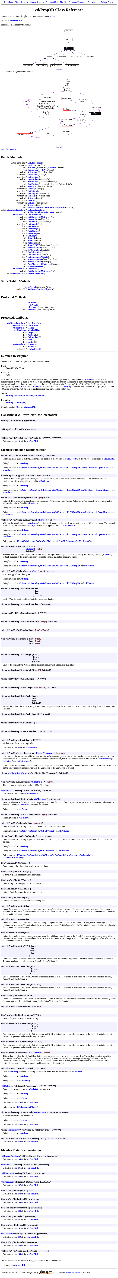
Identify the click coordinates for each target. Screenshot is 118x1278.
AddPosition (33, 182)
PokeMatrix (33, 264)
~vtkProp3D (33, 305)
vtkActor (23, 387)
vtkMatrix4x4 (48, 213)
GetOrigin (32, 191)
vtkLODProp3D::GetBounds (52, 855)
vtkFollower (45, 468)
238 (19, 1194)
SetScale (31, 196)
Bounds (31, 347)
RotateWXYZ (34, 245)
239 (19, 1203)
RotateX (31, 238)
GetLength (32, 236)
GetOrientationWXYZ (38, 257)
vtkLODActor (58, 468)
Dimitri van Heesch (73, 1273)
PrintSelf (32, 168)
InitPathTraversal (35, 267)
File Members (93, 2)
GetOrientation (34, 253)
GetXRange (33, 229)
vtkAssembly (28, 396)
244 (19, 1246)
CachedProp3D (34, 349)
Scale (30, 340)
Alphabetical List (37, 2)
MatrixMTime (34, 330)
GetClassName (34, 163)
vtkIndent (52, 168)
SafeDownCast (34, 290)
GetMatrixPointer (36, 274)
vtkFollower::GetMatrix (26, 1107)
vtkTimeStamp (20, 330)
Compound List (52, 2)
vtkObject (46, 290)
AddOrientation (35, 260)
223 (19, 1125)
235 (19, 1168)
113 (19, 794)
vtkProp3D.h (16, 21)
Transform (32, 345)
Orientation (33, 337)
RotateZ (31, 243)
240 (19, 1211)
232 (19, 1142)
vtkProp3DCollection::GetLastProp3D (32, 541)
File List (63, 2)
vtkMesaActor (87, 468)
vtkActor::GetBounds (12, 858)
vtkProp (44, 170)
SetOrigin (32, 187)
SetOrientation (34, 248)
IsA (29, 165)
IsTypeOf (32, 287)
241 (19, 1220)
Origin (30, 333)
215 (19, 1103)
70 (17, 407)
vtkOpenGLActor (102, 468)
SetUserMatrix (34, 213)
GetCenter (32, 227)
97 (19, 748)
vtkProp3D (32, 303)
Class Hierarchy (21, 2)
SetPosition (32, 173)
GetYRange (33, 231)
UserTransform (34, 323)
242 (19, 1229)
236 (19, 1177)
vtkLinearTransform (54, 208)
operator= (32, 310)
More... (53, 16)
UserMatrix (33, 326)
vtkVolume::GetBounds (25, 855)
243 (19, 1237)
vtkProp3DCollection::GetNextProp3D (73, 541)
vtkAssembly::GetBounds (78, 855)
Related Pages (107, 2)
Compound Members (77, 2)
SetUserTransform (36, 208)
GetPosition (33, 177)
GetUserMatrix (34, 215)
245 (19, 1254)
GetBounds (32, 222)
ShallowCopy (33, 170)
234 (19, 1160)
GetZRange (33, 234)
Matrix (31, 328)
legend (59, 70)
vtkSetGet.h (109, 459)
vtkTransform (19, 345)
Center (31, 342)
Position (31, 335)
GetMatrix (32, 217)
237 (19, 1185)
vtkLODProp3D (73, 468)
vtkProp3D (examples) (16, 403)
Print (108, 555)
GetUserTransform (36, 210)
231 (19, 441)
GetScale (31, 201)
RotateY (31, 241)
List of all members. (9, 150)
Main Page (8, 2)
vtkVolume (36, 387)
